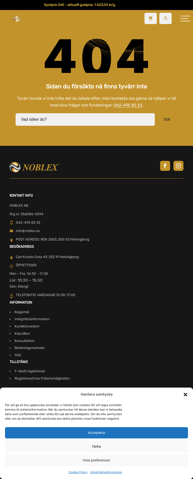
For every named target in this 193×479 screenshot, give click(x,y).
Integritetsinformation (106, 472)
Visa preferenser (96, 460)
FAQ (18, 355)
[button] (185, 394)
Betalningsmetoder (30, 347)
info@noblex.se (25, 230)
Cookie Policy (78, 472)
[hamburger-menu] (185, 18)
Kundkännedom (27, 326)
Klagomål (22, 311)
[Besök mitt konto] (165, 18)
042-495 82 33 (128, 104)
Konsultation (24, 340)
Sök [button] (167, 119)
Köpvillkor (22, 333)
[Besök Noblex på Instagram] (178, 165)
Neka (96, 446)
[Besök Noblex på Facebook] (165, 165)
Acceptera (96, 432)
